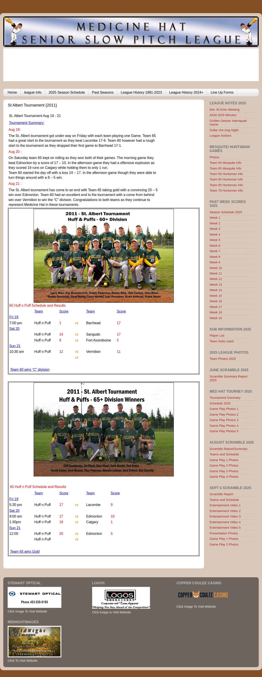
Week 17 (216, 307)
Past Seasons (103, 92)
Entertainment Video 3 (225, 516)
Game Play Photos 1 (224, 409)
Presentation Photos (224, 533)
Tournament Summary (225, 397)
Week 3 (215, 229)
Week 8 (215, 257)
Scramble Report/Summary (229, 449)
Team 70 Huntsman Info (226, 190)
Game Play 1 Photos (224, 460)
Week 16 (216, 301)
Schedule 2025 (220, 403)
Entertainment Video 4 (225, 522)
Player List (217, 335)
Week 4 (215, 234)
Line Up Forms (222, 92)
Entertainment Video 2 (225, 511)
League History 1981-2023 (141, 92)
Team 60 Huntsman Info (226, 179)
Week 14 (216, 290)
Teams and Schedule (224, 454)
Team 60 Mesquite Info (225, 162)
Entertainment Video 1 (225, 505)
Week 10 (216, 268)
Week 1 (215, 217)
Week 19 (216, 318)
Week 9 (215, 262)
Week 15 (216, 295)
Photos (214, 157)
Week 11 (216, 273)
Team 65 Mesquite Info (225, 168)
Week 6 (215, 245)
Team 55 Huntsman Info (226, 174)
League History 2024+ (186, 92)
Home (12, 92)
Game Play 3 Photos (224, 471)
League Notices (220, 135)
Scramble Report (221, 494)
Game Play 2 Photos (224, 465)
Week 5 (215, 240)
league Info (32, 92)
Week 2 (215, 223)
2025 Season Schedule (67, 92)
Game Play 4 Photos (224, 476)
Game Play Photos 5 (224, 431)
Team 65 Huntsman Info (226, 185)
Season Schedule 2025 (226, 212)
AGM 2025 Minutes (223, 115)
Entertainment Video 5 (225, 527)
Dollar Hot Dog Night (224, 130)
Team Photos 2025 (223, 358)
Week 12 (216, 279)
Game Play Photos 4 (224, 425)
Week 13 (216, 284)
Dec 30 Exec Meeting (225, 109)
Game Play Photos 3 (224, 420)
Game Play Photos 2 (224, 414)
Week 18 (216, 312)
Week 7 (215, 251)
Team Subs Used (222, 341)
